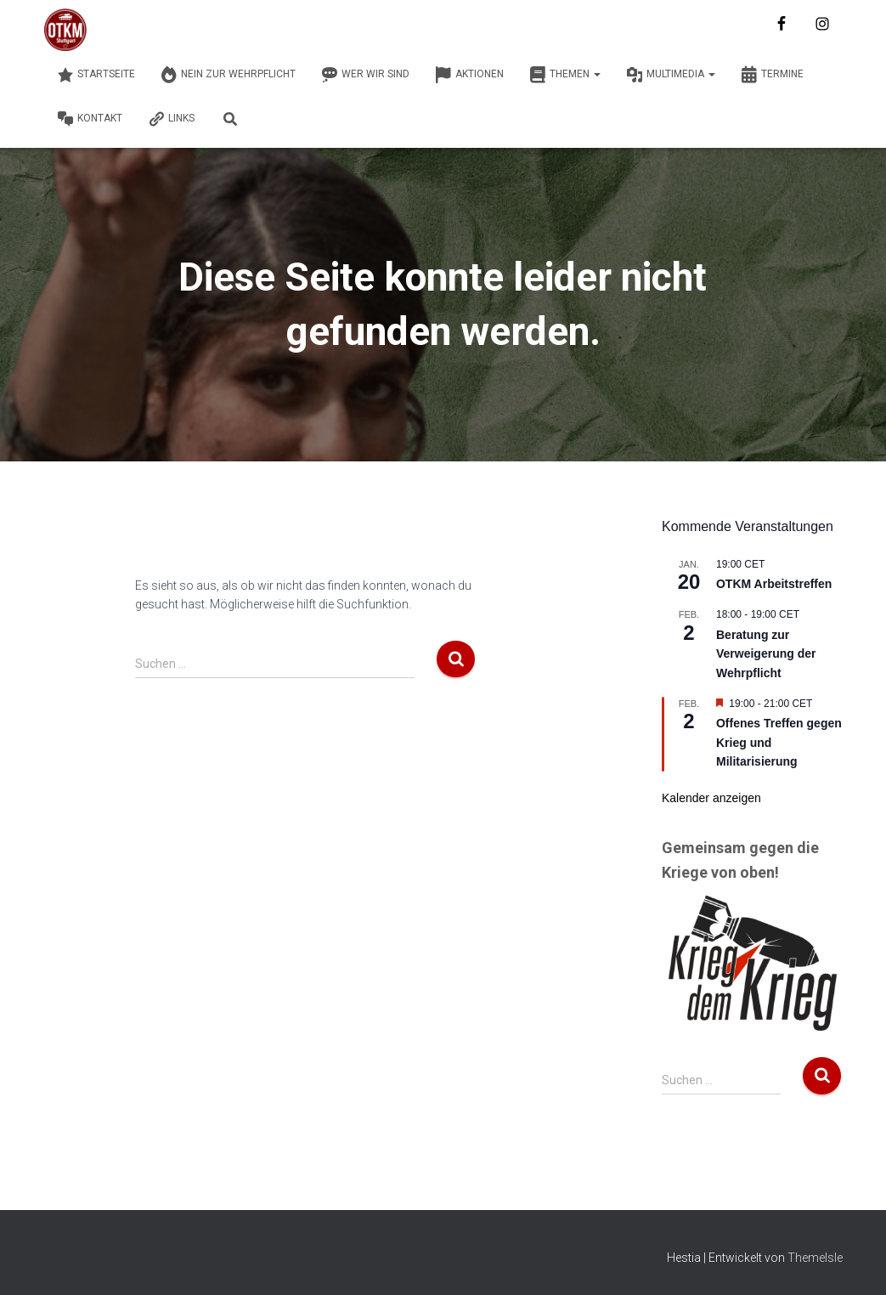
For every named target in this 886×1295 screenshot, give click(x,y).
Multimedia (670, 74)
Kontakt (89, 118)
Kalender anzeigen (711, 798)
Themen (565, 74)
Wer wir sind (365, 74)
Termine (772, 74)
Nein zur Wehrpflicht (228, 74)
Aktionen (469, 74)
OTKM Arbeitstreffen (774, 584)
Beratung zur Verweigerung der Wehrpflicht (765, 654)
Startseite (96, 74)
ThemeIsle (815, 1257)
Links (171, 118)
